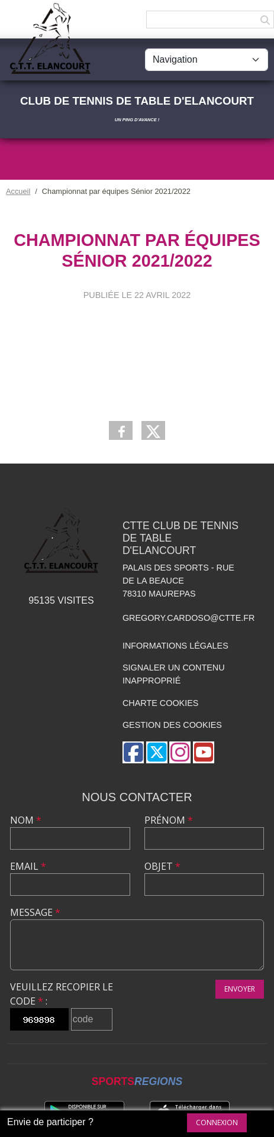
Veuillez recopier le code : (61, 994)
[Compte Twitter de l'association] (156, 752)
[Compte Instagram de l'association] (180, 752)
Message (35, 912)
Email (28, 866)
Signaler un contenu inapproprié (174, 674)
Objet (162, 866)
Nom (25, 820)
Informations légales (175, 645)
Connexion (217, 1122)
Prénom (168, 820)
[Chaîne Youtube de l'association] (203, 752)
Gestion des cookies (172, 725)
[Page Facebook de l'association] (133, 752)
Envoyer (239, 989)
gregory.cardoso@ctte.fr (189, 618)
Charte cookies (160, 703)
